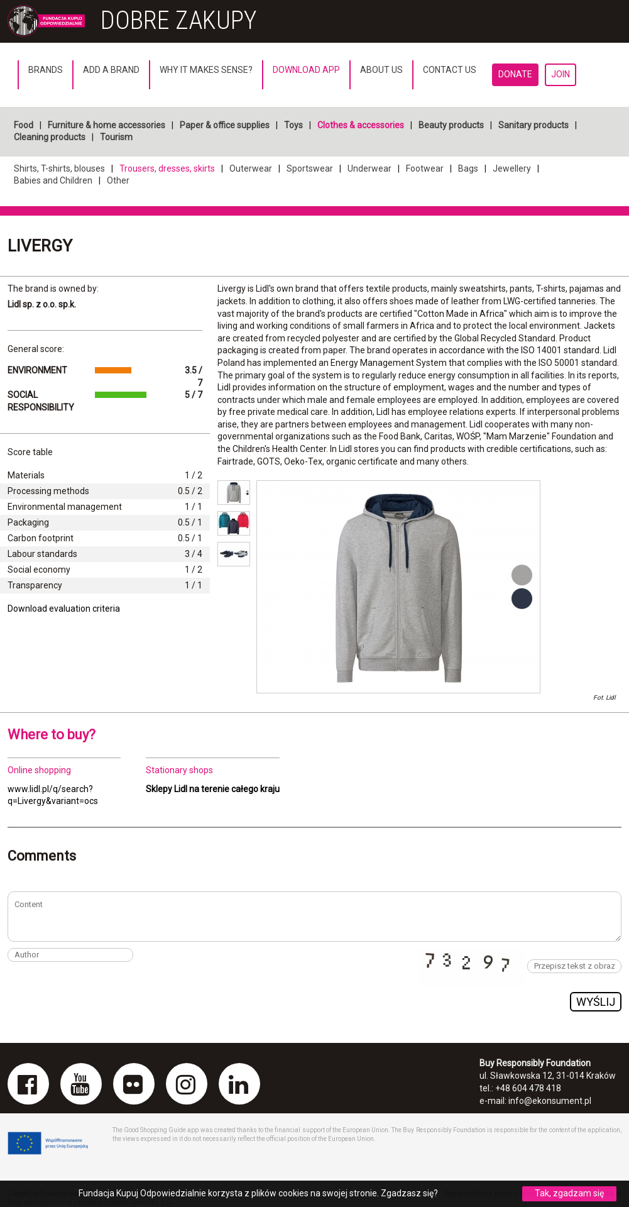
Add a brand (111, 70)
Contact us (449, 70)
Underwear (369, 168)
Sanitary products (533, 125)
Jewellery (512, 168)
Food (23, 125)
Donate (515, 74)
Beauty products (451, 125)
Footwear (425, 168)
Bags (468, 168)
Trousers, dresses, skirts (167, 168)
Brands (45, 70)
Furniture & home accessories (106, 125)
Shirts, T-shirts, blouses (59, 168)
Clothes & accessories (360, 125)
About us (381, 70)
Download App (306, 70)
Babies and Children (53, 180)
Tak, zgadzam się (569, 1193)
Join (560, 74)
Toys (293, 125)
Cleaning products (49, 137)
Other (118, 180)
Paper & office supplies (225, 125)
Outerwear (250, 168)
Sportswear (310, 168)
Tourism (116, 137)
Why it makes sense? (206, 70)
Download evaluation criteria (64, 609)
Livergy (40, 245)
